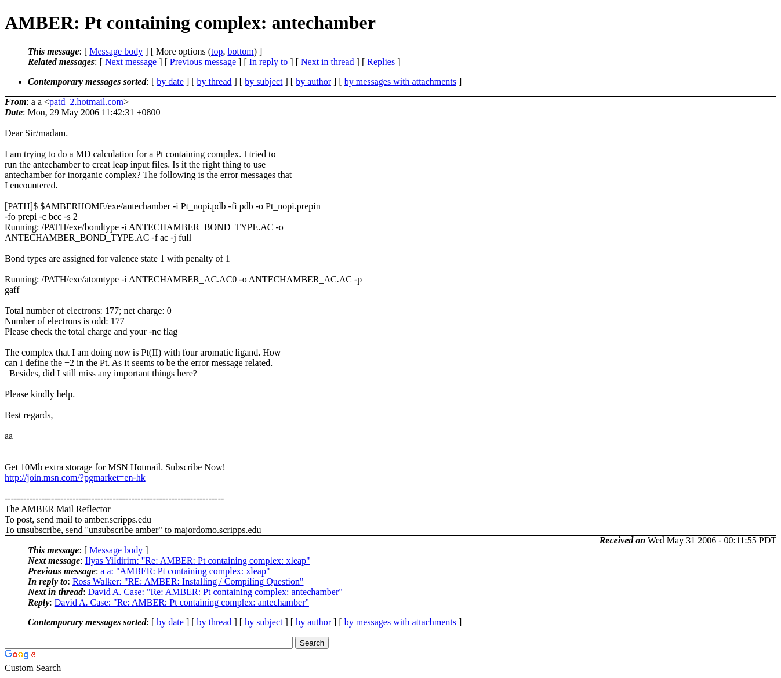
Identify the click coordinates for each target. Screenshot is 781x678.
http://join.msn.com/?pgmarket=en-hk (75, 478)
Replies (381, 62)
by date (170, 81)
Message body (116, 51)
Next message (131, 62)
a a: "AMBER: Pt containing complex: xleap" (185, 571)
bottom (240, 51)
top (217, 51)
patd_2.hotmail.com (86, 102)
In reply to (268, 62)
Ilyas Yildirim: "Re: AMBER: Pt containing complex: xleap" (197, 560)
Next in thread (327, 62)
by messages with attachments (400, 81)
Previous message (203, 62)
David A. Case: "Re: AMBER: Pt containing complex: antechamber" (215, 592)
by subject (263, 81)
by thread (214, 81)
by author (313, 81)
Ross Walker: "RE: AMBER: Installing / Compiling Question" (188, 581)
